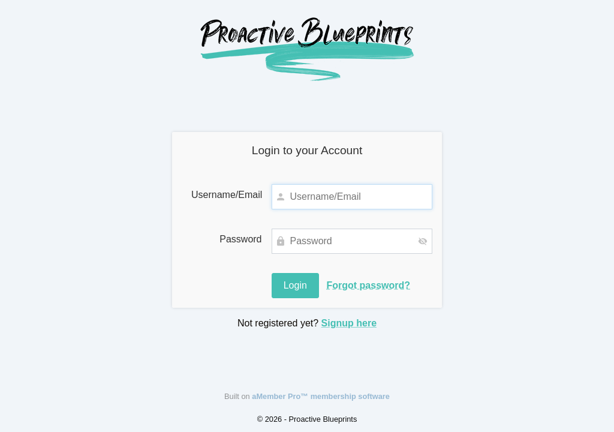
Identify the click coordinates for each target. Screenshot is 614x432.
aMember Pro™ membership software (321, 396)
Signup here (349, 323)
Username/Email (226, 195)
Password (240, 239)
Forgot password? (368, 285)
